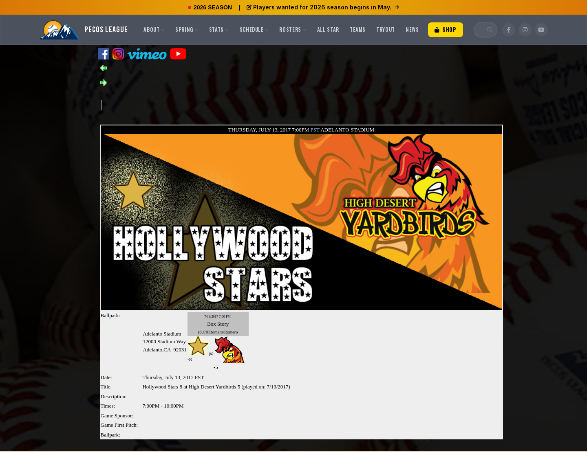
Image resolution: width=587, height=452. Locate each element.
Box (211, 324)
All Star (328, 29)
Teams (358, 29)
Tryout (385, 29)
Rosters (292, 29)
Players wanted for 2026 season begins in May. (323, 7)
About (154, 29)
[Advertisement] (250, 104)
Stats (219, 29)
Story (223, 324)
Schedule (254, 29)
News (412, 29)
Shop (446, 29)
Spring (187, 29)
